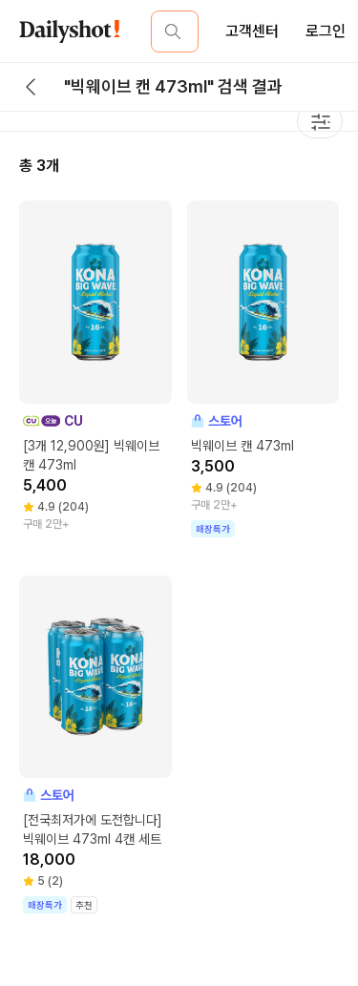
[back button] (30, 87)
